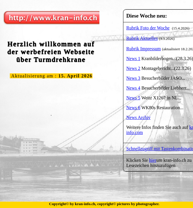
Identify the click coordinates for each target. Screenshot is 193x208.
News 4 (133, 88)
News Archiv (138, 117)
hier (152, 160)
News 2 (133, 68)
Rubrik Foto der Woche (148, 27)
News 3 (133, 78)
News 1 (133, 58)
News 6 (133, 107)
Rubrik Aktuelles (142, 38)
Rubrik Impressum (143, 48)
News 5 (133, 97)
